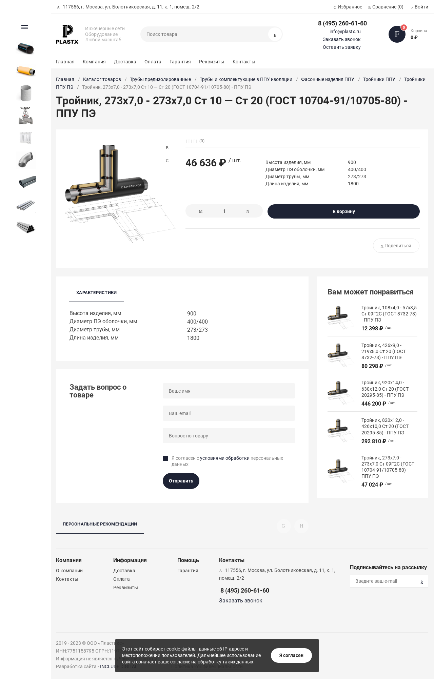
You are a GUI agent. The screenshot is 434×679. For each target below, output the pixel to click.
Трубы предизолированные (160, 79)
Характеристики (96, 292)
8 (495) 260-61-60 (342, 23)
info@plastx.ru (345, 31)
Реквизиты (211, 61)
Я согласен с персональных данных (227, 461)
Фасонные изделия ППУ (327, 79)
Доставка (125, 61)
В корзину (344, 211)
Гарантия (180, 61)
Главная (65, 61)
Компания (94, 61)
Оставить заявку (342, 47)
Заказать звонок (342, 39)
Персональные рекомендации (100, 524)
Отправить (181, 480)
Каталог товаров (102, 79)
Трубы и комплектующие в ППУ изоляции (246, 79)
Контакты (244, 61)
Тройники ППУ (379, 79)
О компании (69, 570)
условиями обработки (225, 458)
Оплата (152, 61)
